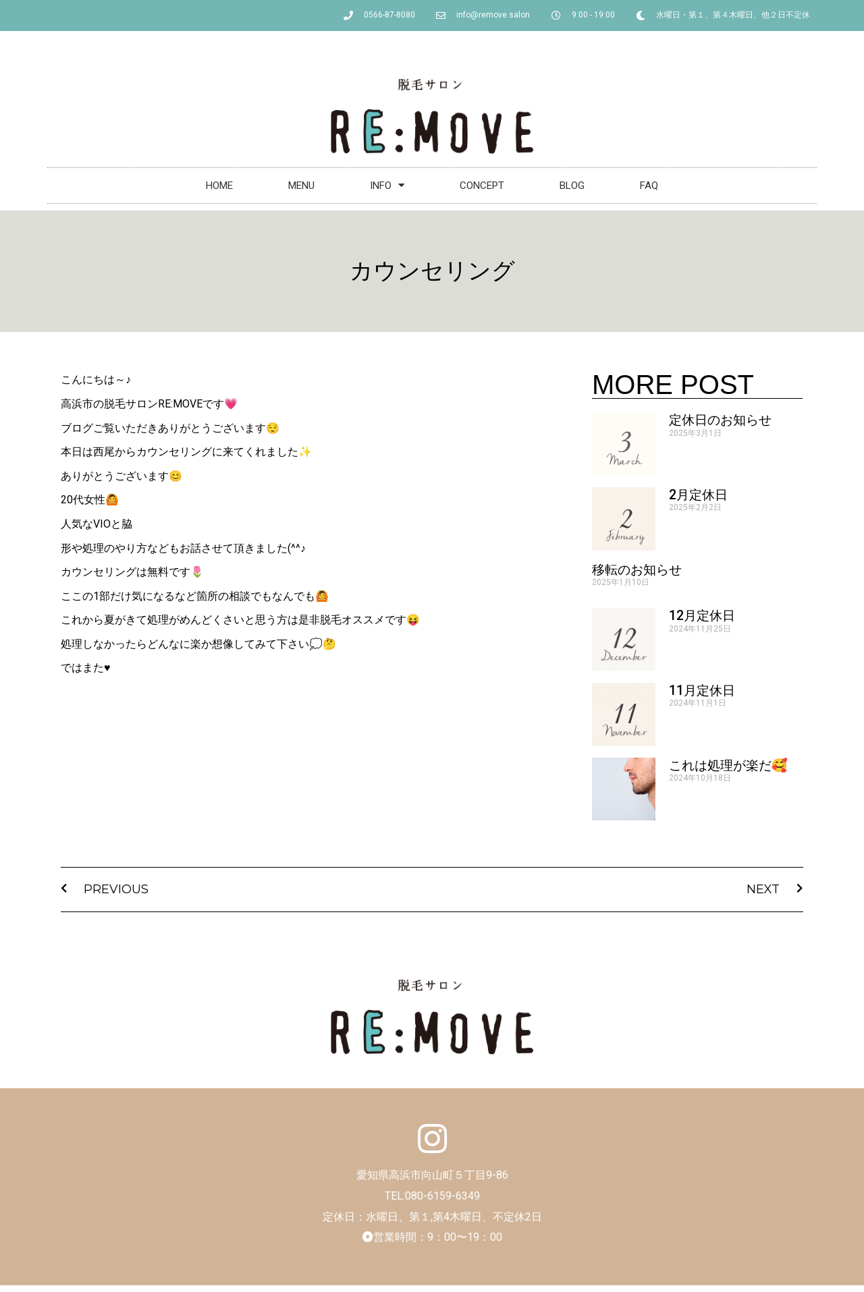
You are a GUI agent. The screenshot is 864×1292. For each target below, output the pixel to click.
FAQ (649, 185)
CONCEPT (482, 185)
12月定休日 (702, 615)
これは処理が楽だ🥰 (728, 765)
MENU (301, 185)
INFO (387, 185)
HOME (219, 185)
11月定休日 (702, 690)
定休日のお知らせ (720, 420)
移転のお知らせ (637, 570)
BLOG (572, 185)
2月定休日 (698, 495)
